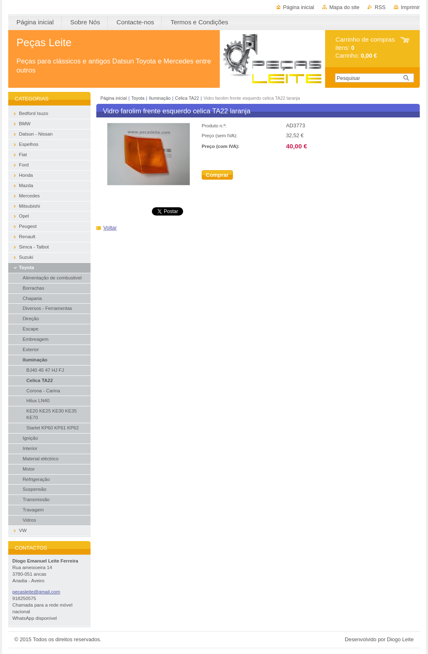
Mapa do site (344, 7)
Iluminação (160, 98)
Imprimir (410, 7)
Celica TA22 (187, 98)
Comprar (217, 175)
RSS (379, 7)
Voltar (110, 228)
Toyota (137, 98)
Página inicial (298, 7)
